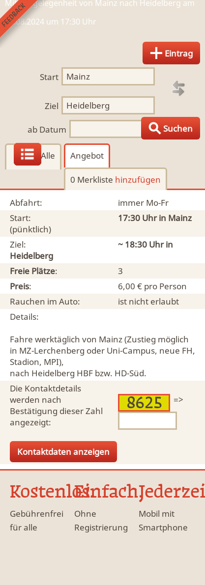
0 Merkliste (115, 179)
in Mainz (175, 217)
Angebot (87, 155)
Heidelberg (31, 255)
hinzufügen (138, 179)
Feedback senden (24, 24)
